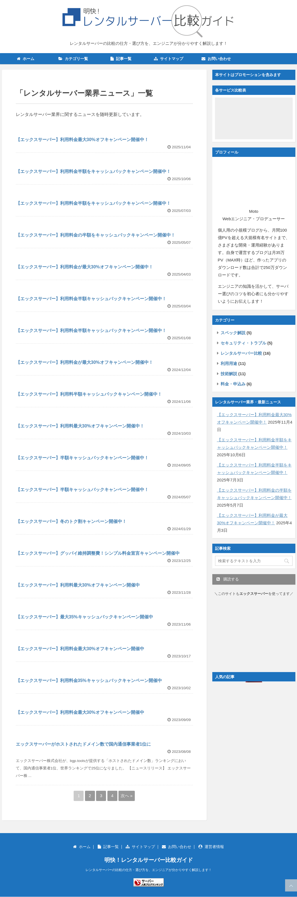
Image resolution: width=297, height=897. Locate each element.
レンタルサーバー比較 (241, 353)
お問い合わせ (216, 58)
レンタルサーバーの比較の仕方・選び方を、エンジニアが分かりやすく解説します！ (149, 870)
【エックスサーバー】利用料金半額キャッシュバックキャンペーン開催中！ (91, 298)
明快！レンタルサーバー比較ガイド (148, 860)
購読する (227, 579)
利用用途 (229, 363)
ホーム (25, 58)
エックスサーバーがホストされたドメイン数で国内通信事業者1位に (83, 744)
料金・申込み (233, 384)
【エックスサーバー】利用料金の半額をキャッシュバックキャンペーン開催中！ (95, 235)
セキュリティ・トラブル (243, 343)
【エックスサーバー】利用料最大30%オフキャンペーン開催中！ (80, 426)
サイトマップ (168, 58)
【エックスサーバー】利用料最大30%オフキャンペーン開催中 (78, 585)
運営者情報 (211, 846)
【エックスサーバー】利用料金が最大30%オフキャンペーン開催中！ (84, 267)
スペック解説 (233, 332)
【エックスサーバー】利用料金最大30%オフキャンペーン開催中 (80, 648)
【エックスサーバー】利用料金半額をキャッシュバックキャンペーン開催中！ (93, 171)
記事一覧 (120, 58)
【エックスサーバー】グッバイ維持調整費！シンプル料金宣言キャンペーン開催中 (98, 553)
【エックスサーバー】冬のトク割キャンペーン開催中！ (71, 521)
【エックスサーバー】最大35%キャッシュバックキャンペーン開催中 (84, 617)
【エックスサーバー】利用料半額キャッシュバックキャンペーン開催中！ (89, 394)
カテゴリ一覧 (73, 58)
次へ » (127, 795)
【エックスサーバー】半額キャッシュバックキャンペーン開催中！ (82, 457)
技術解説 (229, 373)
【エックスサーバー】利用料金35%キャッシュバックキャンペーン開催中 (89, 680)
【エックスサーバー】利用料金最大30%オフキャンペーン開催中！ (82, 139)
